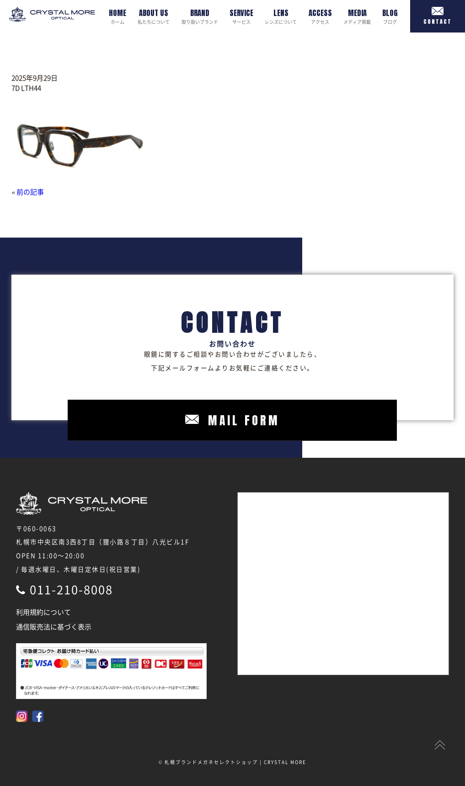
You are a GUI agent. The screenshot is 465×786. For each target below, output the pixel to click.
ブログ (390, 16)
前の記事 (30, 192)
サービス (241, 16)
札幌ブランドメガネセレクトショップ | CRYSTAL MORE (235, 762)
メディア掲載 (357, 16)
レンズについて (281, 16)
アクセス (320, 16)
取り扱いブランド (200, 16)
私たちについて (154, 16)
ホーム (117, 16)
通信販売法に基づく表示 (53, 627)
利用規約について (43, 612)
